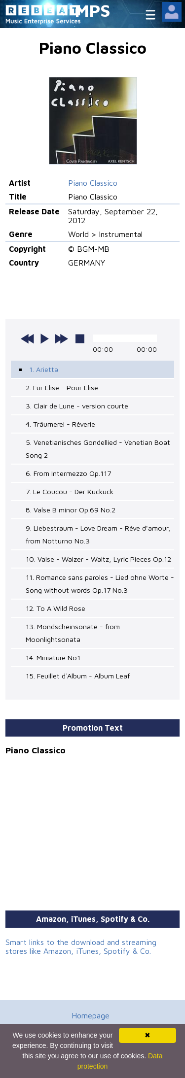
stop (80, 338)
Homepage (91, 1015)
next (61, 338)
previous (28, 338)
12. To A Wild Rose (55, 608)
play (44, 338)
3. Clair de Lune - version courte (77, 406)
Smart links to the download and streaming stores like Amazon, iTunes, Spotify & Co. (80, 946)
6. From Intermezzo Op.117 (68, 473)
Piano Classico (92, 182)
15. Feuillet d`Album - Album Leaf (78, 676)
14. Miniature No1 (53, 657)
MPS (93, 10)
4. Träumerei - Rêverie (60, 424)
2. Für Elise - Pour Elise (62, 387)
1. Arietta (43, 369)
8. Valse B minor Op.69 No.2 (70, 509)
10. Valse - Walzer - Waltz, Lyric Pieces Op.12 (98, 559)
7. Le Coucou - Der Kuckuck (69, 491)
